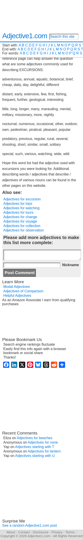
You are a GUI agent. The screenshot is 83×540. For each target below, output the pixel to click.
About (10, 532)
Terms (69, 532)
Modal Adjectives (16, 287)
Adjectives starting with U (35, 456)
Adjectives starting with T (34, 447)
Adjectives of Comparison (23, 291)
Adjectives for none (43, 442)
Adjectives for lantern (44, 451)
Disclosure (40, 532)
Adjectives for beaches (34, 438)
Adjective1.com (24, 36)
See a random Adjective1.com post (29, 525)
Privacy (56, 532)
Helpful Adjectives (17, 295)
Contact (24, 532)
